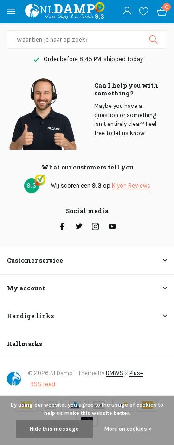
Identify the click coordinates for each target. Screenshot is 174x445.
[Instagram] (95, 227)
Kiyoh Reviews (131, 185)
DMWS (114, 373)
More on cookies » (128, 429)
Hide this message (54, 429)
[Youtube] (112, 227)
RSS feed (42, 384)
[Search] (87, 39)
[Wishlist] (143, 11)
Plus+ (136, 373)
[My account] (126, 11)
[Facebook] (62, 227)
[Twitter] (79, 227)
